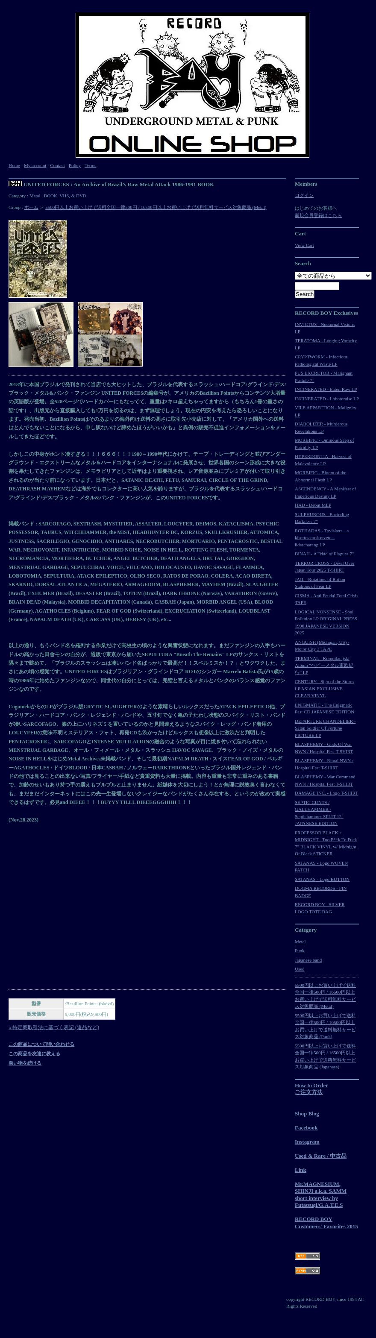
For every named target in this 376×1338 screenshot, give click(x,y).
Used (300, 968)
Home (14, 165)
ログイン (304, 195)
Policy (75, 165)
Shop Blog (307, 1113)
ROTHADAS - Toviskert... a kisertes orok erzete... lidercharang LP (322, 537)
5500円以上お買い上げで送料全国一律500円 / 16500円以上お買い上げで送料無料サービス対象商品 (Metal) (155, 207)
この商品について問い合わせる (41, 1044)
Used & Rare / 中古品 (321, 1156)
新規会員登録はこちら (318, 215)
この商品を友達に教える (34, 1053)
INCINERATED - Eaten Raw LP (326, 389)
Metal (35, 195)
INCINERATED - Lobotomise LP (327, 398)
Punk (300, 950)
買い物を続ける (25, 1062)
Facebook (306, 1127)
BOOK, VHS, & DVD (65, 195)
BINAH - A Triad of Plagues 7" (324, 553)
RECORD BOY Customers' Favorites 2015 (326, 1222)
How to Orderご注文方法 (311, 1089)
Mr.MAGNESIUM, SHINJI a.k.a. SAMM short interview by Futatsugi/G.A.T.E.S (321, 1195)
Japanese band (308, 959)
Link (300, 1170)
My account (35, 165)
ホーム (31, 207)
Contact (57, 165)
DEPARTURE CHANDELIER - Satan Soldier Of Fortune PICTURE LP (325, 728)
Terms (90, 165)
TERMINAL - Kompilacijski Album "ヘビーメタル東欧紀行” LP (324, 665)
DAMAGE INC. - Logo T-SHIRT (326, 792)
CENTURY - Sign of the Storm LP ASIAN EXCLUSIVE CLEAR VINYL (324, 688)
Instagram (307, 1141)
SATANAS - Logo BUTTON (322, 879)
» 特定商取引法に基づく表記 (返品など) (54, 1027)
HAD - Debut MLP (313, 505)
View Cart (304, 245)
